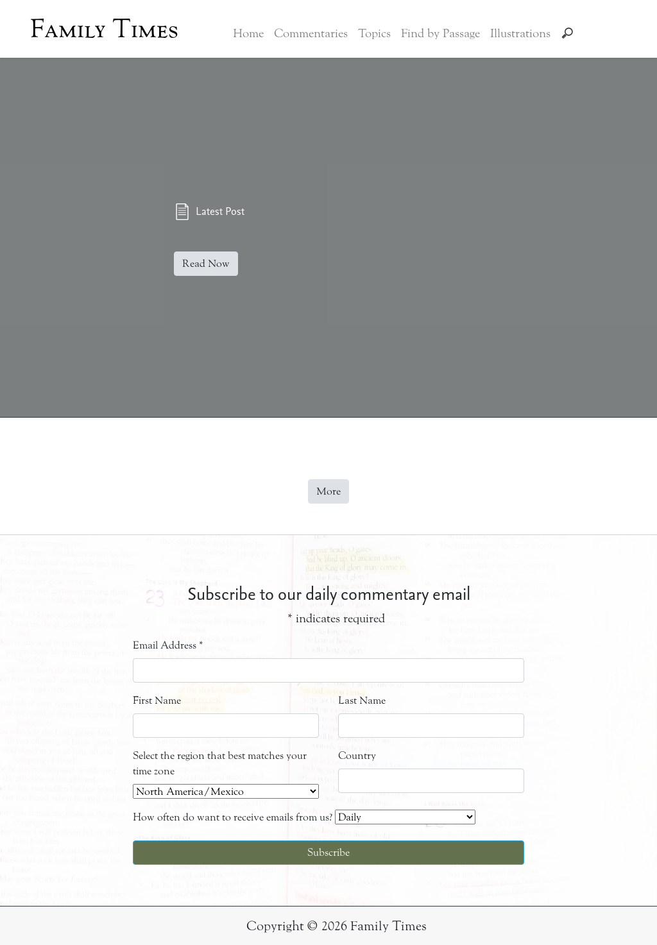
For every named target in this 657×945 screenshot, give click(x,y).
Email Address (168, 645)
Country (357, 755)
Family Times (104, 28)
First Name (157, 700)
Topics (374, 33)
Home (248, 33)
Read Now (206, 263)
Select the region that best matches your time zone (220, 763)
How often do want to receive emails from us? (232, 817)
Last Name (362, 700)
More (328, 491)
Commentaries (311, 33)
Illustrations (520, 33)
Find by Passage (440, 33)
